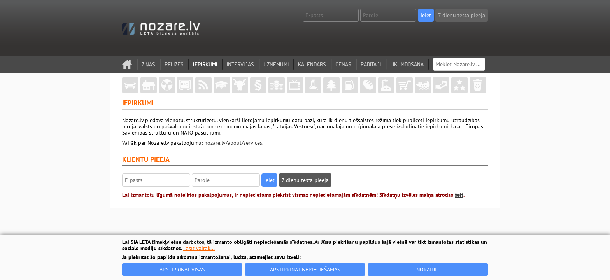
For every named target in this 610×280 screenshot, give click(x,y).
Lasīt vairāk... (199, 248)
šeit (459, 194)
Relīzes (174, 64)
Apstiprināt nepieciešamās (305, 269)
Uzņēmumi (276, 64)
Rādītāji (371, 64)
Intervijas (240, 64)
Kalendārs (312, 64)
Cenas (343, 64)
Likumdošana (407, 64)
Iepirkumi (205, 64)
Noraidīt (428, 269)
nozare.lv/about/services (233, 142)
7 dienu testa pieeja (461, 15)
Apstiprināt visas (182, 269)
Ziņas (148, 64)
